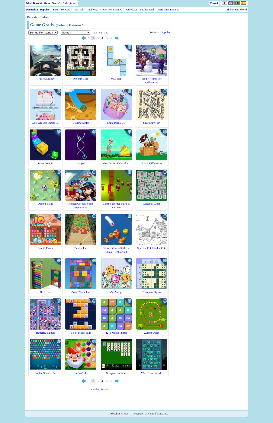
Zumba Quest (151, 332)
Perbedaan (131, 9)
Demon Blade (45, 203)
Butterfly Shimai (45, 332)
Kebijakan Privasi (118, 413)
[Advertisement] (210, 54)
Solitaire (65, 9)
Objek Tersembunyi (111, 9)
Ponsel (214, 3)
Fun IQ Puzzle (45, 248)
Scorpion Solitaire (116, 373)
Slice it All (45, 292)
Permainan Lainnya (168, 9)
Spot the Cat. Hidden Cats (151, 248)
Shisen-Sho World (237, 9)
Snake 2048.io (45, 163)
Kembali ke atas (100, 389)
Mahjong (92, 9)
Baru (55, 9)
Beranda (32, 17)
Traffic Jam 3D (45, 78)
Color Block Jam (80, 292)
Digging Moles (81, 122)
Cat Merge (116, 292)
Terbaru (44, 17)
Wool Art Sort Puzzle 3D (45, 122)
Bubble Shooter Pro (46, 373)
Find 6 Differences (151, 163)
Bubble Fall (80, 248)
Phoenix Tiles (80, 78)
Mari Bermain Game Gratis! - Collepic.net (51, 3)
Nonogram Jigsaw (152, 292)
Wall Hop (116, 78)
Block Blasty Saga (81, 332)
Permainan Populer (37, 9)
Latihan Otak (147, 9)
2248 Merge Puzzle (116, 332)
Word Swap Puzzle (151, 373)
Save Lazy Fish (151, 122)
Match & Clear (151, 203)
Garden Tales (81, 373)
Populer (165, 32)
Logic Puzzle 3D (116, 122)
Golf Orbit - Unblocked (116, 163)
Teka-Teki (78, 9)
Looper (81, 163)
